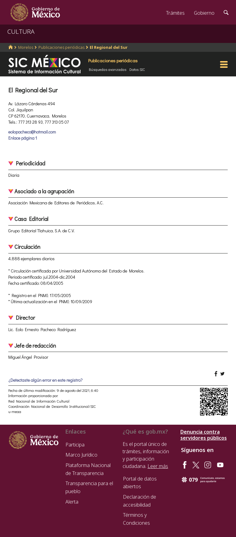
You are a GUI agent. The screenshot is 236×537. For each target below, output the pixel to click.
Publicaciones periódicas (61, 47)
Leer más (158, 466)
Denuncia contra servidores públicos (203, 434)
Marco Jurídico (81, 454)
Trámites (175, 13)
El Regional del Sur (109, 47)
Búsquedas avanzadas (107, 69)
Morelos (25, 47)
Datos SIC (137, 69)
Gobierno (204, 13)
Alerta (71, 501)
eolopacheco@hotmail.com (32, 132)
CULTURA (20, 31)
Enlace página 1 (22, 138)
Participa (75, 444)
